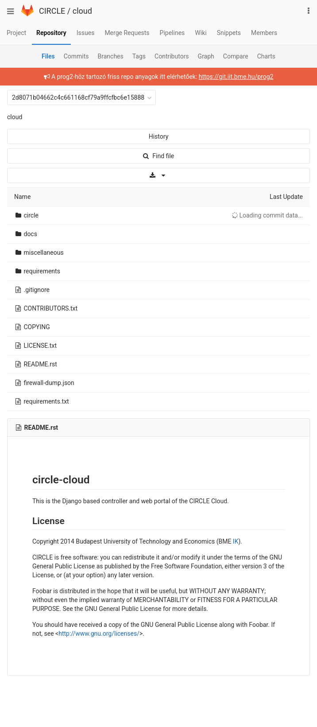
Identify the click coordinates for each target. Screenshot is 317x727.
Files (48, 56)
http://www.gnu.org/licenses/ (98, 633)
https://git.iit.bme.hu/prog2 (236, 76)
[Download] (158, 175)
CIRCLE (52, 11)
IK (236, 541)
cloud (82, 11)
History (159, 136)
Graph (206, 56)
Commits (76, 56)
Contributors (172, 56)
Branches (111, 56)
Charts (266, 56)
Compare (235, 56)
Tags (139, 56)
